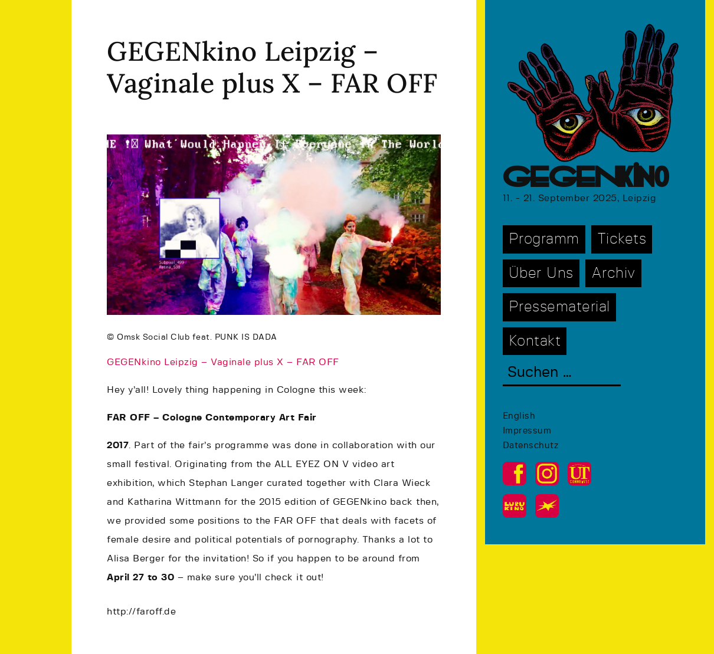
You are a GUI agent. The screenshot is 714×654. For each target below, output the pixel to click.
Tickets (622, 239)
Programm (544, 239)
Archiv (613, 273)
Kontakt (535, 341)
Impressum (527, 430)
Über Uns (541, 273)
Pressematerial (559, 307)
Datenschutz (531, 445)
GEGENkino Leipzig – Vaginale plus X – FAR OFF (223, 362)
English (519, 416)
